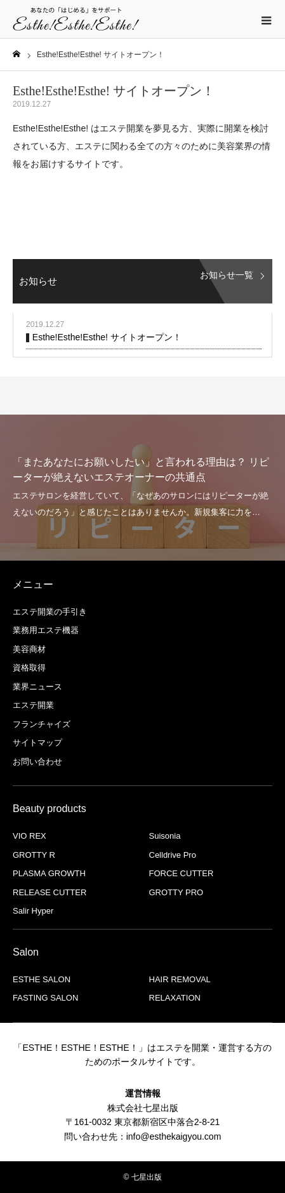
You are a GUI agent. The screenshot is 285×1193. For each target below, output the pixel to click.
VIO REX (29, 836)
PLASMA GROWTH (49, 873)
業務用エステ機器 (46, 630)
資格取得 (29, 667)
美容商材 (29, 649)
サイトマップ (37, 742)
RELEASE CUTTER (49, 892)
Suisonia (165, 836)
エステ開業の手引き (50, 611)
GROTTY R (34, 855)
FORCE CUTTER (181, 873)
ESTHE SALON (41, 979)
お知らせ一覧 (226, 275)
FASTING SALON (45, 998)
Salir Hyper (33, 911)
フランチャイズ (41, 724)
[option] (142, 488)
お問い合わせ (37, 761)
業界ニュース (37, 686)
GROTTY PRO (176, 892)
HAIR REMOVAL (180, 979)
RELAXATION (175, 998)
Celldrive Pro (172, 855)
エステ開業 (33, 705)
